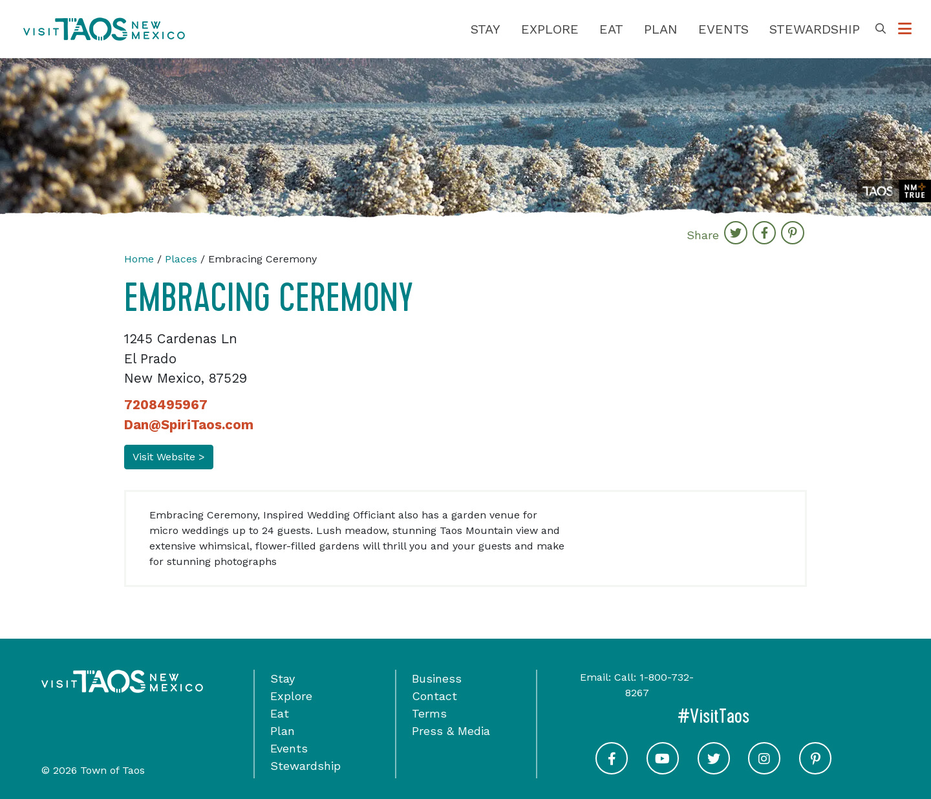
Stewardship (814, 29)
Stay (485, 29)
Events (723, 29)
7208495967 (166, 404)
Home (139, 259)
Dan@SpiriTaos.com (188, 424)
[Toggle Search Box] (880, 29)
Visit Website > (169, 457)
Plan (661, 29)
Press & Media (451, 731)
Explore (550, 29)
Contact (434, 696)
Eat (611, 29)
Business (437, 678)
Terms (429, 713)
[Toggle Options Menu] (904, 29)
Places (181, 259)
